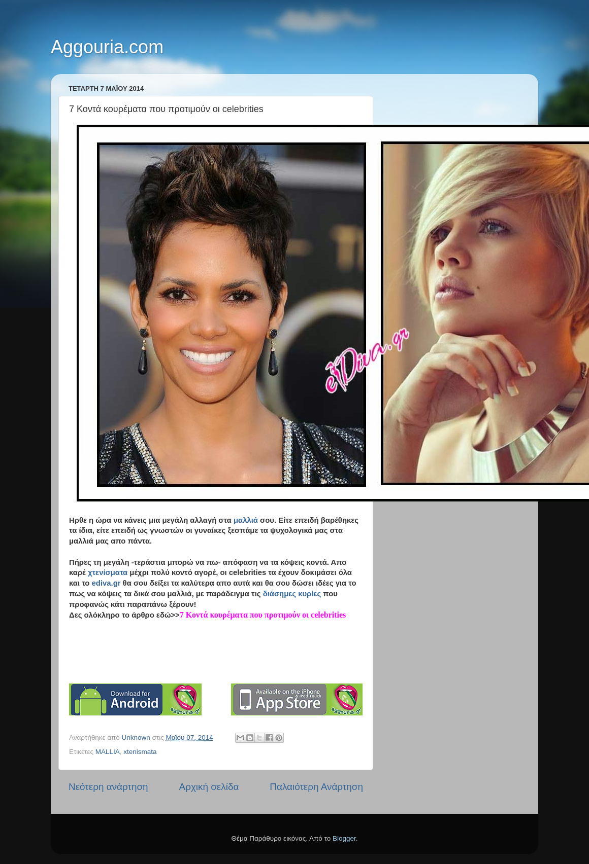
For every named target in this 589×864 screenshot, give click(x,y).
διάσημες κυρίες (292, 594)
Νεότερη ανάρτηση (108, 786)
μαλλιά (246, 520)
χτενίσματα (107, 572)
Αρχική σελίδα (209, 786)
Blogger (344, 838)
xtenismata (139, 751)
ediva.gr (106, 583)
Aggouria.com (107, 47)
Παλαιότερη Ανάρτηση (316, 786)
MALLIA (107, 751)
